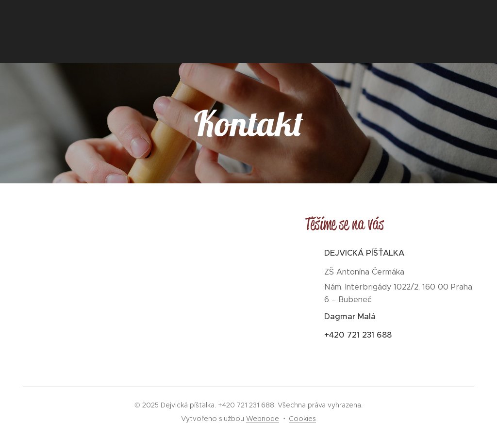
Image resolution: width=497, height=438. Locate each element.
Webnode (262, 418)
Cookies (302, 418)
